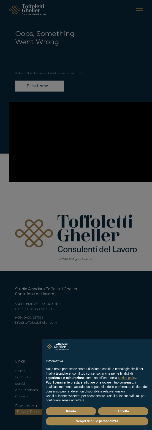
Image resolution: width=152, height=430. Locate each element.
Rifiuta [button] (71, 411)
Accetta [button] (123, 411)
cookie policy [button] (127, 378)
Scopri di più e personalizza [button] (97, 421)
